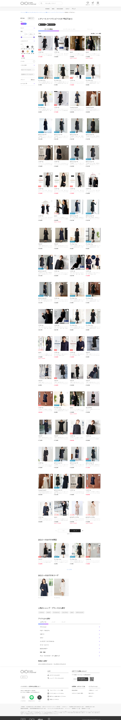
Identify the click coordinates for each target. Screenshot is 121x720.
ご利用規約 (23, 706)
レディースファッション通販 (41, 12)
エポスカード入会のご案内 (77, 693)
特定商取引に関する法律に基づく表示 (76, 706)
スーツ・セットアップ (52, 12)
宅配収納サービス (85, 708)
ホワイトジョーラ (79, 612)
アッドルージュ (56, 612)
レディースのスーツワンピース (45, 664)
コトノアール (64, 612)
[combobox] (50, 3)
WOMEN (47, 8)
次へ (75, 530)
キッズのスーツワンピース (60, 664)
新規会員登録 (74, 690)
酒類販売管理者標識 (24, 708)
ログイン (24, 677)
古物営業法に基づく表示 (90, 706)
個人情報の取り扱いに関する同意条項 (33, 706)
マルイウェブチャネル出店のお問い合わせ (55, 708)
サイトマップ (67, 708)
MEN (53, 8)
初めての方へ (91, 693)
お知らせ (90, 696)
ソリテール (41, 612)
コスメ (67, 8)
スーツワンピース (60, 12)
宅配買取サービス (75, 708)
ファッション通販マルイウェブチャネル (28, 12)
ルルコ (72, 612)
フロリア (48, 612)
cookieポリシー (65, 706)
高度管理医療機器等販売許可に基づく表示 (38, 708)
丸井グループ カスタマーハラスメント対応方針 (51, 706)
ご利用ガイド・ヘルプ (93, 690)
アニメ (74, 8)
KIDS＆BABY (60, 8)
